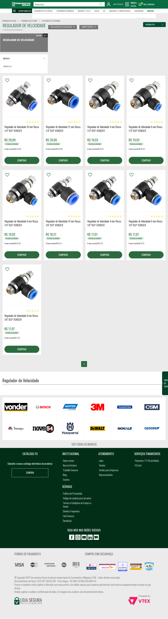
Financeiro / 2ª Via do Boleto (147, 460)
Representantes (106, 475)
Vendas (102, 465)
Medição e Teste (84, 11)
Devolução (67, 521)
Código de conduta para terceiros (77, 498)
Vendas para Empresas (109, 470)
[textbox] (69, 4)
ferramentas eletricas (29, 21)
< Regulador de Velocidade (41, 35)
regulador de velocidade (51, 21)
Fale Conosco (68, 516)
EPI (104, 11)
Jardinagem (138, 11)
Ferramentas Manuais (65, 11)
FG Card (138, 465)
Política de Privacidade (72, 493)
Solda (96, 11)
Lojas (101, 460)
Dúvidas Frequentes (71, 511)
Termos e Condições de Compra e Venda (77, 504)
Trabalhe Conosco (70, 470)
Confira (30, 472)
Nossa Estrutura (70, 465)
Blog (65, 475)
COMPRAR (21, 160)
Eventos (66, 479)
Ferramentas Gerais (9, 21)
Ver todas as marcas (84, 444)
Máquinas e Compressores (119, 11)
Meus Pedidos (118, 4)
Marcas (150, 11)
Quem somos (68, 460)
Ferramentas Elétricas (43, 11)
